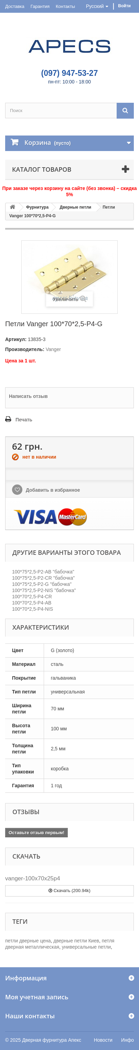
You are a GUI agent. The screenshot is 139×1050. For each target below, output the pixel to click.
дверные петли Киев (76, 940)
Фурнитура (37, 207)
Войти (124, 5)
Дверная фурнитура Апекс (51, 1040)
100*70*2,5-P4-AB (31, 603)
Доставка (14, 6)
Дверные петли (75, 207)
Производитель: (24, 349)
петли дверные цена (28, 940)
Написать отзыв (28, 396)
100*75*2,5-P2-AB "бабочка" (43, 571)
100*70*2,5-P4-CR (32, 596)
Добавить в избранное (52, 490)
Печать (23, 419)
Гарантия (40, 6)
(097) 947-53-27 (69, 73)
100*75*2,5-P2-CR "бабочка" (43, 578)
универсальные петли (86, 947)
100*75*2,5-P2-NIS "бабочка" (44, 590)
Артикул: (15, 339)
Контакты (65, 6)
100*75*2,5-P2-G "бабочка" (42, 584)
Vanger (53, 349)
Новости (103, 1040)
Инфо (127, 1040)
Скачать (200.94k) (69, 890)
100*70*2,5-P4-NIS (32, 609)
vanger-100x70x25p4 (32, 878)
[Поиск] (125, 110)
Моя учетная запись (36, 997)
